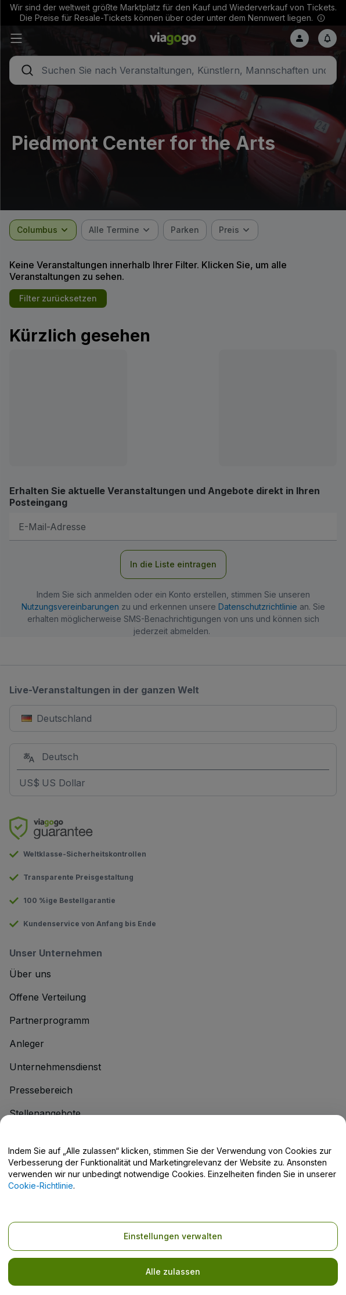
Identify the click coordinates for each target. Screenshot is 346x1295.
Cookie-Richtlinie (40, 1185)
